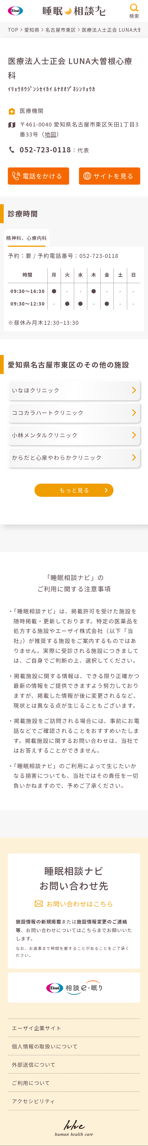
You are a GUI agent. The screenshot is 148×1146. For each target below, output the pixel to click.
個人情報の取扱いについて (45, 1046)
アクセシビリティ (34, 1101)
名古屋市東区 (60, 29)
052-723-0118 (99, 255)
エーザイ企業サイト (37, 1028)
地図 (51, 134)
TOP (13, 29)
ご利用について (31, 1082)
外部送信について (34, 1064)
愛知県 (32, 29)
